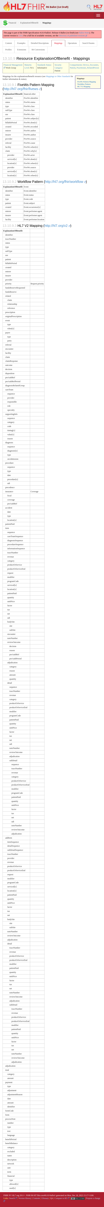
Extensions (21, 49)
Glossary (45, 1198)
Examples (21, 43)
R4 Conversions (38, 49)
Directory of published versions (73, 35)
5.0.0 (20, 35)
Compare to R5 (62, 1198)
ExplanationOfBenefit (29, 23)
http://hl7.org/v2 (57, 226)
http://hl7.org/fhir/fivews (22, 89)
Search (13, 1198)
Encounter (94, 65)
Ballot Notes (84, 33)
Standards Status (44, 65)
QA (51, 1198)
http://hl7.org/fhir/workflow (65, 182)
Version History (24, 1198)
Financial (9, 23)
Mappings (58, 43)
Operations (72, 43)
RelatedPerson (93, 68)
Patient (73, 68)
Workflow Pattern (84, 84)
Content (8, 43)
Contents (36, 1198)
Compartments (76, 65)
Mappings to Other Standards (58, 76)
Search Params (88, 43)
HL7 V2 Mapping (83, 86)
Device (86, 65)
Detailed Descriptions (40, 43)
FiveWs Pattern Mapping (86, 82)
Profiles (8, 49)
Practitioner (81, 68)
